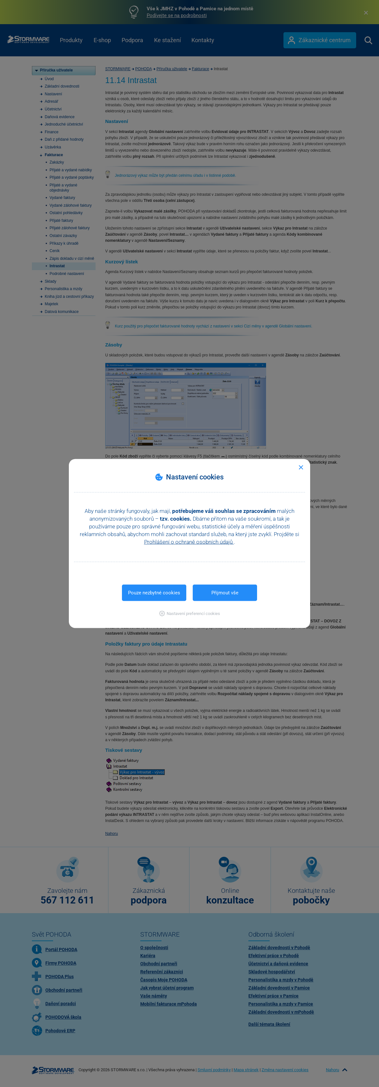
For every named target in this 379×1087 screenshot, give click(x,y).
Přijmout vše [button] (224, 593)
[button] (189, 613)
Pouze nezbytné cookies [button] (154, 593)
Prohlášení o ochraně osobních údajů (189, 542)
